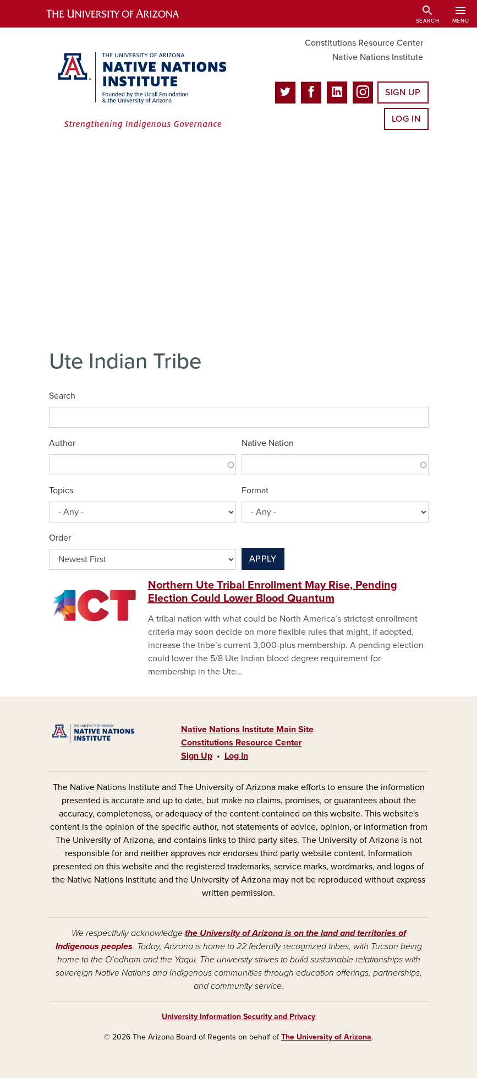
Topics (61, 490)
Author (62, 443)
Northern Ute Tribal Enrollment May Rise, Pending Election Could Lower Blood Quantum (272, 592)
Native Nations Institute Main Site (247, 729)
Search (62, 395)
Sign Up (402, 92)
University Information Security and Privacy (238, 1016)
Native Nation (268, 443)
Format (255, 490)
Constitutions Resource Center (364, 42)
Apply (263, 558)
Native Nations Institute (377, 57)
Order (60, 537)
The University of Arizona (326, 1037)
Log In (406, 118)
